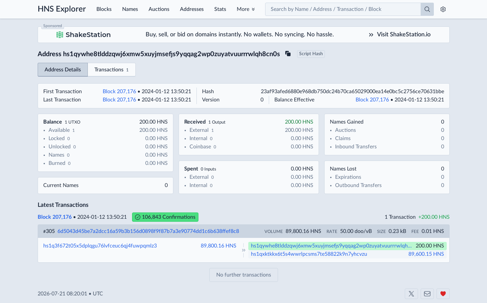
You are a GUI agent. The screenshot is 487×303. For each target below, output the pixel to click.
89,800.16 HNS (218, 245)
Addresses (192, 9)
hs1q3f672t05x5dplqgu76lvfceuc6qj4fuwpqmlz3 (100, 245)
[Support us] (443, 293)
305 (49, 231)
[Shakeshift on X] (411, 293)
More (243, 9)
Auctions (159, 9)
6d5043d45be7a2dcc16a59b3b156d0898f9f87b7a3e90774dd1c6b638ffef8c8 (148, 231)
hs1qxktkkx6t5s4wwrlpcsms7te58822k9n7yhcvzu (309, 254)
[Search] (427, 9)
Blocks (104, 9)
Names (130, 9)
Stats (220, 9)
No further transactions (243, 275)
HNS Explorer (62, 9)
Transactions (111, 70)
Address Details (63, 69)
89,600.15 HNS (426, 254)
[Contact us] (427, 293)
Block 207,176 (119, 91)
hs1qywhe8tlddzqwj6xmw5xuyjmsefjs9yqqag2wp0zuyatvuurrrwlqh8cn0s (332, 245)
